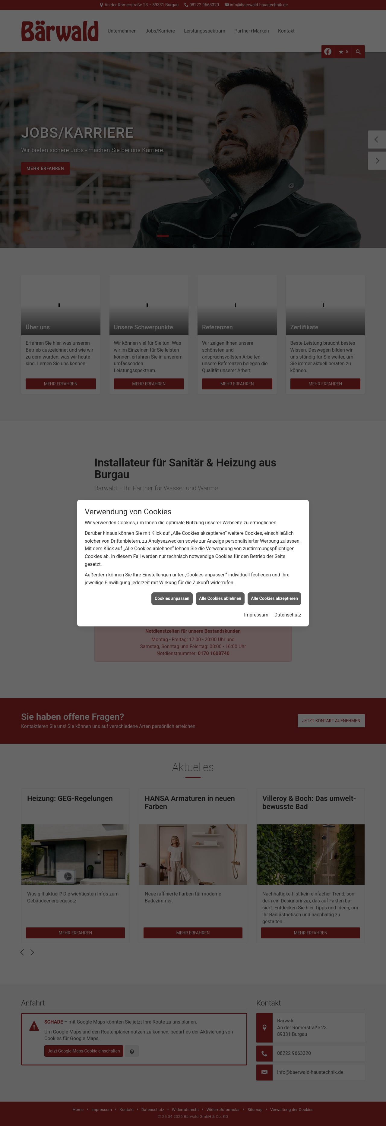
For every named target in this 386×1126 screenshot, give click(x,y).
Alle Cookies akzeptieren (274, 598)
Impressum (256, 615)
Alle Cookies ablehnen (220, 598)
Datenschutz (287, 615)
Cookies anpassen (172, 598)
